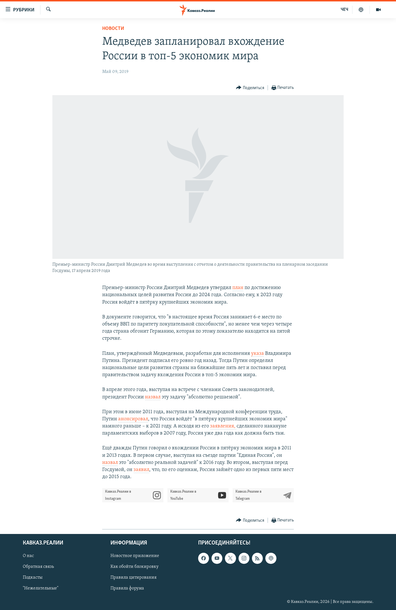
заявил (141, 469)
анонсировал (133, 419)
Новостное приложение (134, 556)
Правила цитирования (133, 577)
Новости (113, 28)
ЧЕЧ (344, 9)
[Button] (250, 88)
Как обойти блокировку (134, 566)
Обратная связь (38, 566)
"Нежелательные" (40, 588)
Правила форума (127, 588)
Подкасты (32, 577)
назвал (153, 397)
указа (257, 353)
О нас (28, 556)
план (237, 287)
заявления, (223, 426)
